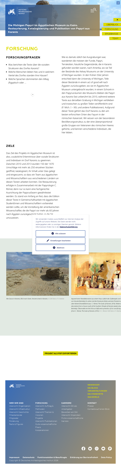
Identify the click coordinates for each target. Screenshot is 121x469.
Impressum (14, 457)
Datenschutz (28, 457)
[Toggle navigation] (82, 12)
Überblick (112, 24)
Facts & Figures (16, 424)
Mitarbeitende (15, 415)
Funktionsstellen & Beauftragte (52, 457)
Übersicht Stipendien (70, 415)
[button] (117, 285)
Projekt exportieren (60, 353)
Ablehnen (60, 248)
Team (115, 38)
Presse (91, 406)
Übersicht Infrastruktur (19, 409)
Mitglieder (13, 418)
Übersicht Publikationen (46, 421)
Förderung (14, 421)
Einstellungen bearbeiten (60, 240)
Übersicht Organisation (19, 406)
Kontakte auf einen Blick (99, 409)
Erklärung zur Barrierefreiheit (84, 457)
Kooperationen (42, 430)
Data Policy (106, 457)
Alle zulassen (60, 233)
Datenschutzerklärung (69, 227)
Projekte (39, 418)
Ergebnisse (111, 34)
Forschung (111, 29)
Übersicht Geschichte (19, 412)
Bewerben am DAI (69, 412)
